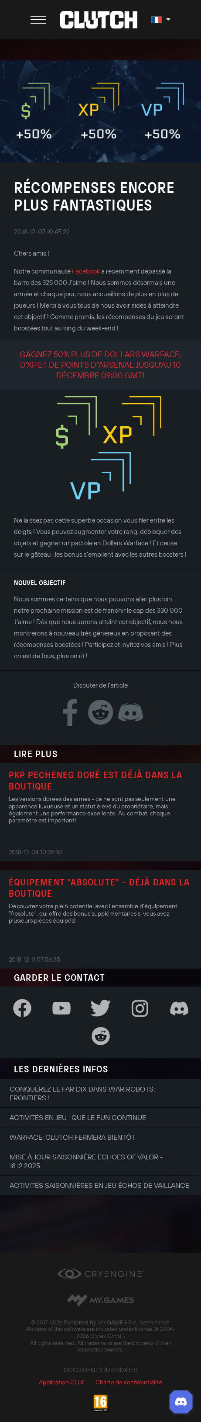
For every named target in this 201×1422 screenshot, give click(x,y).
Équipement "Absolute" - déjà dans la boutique (99, 887)
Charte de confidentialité (128, 1382)
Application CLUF (62, 1382)
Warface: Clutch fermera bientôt (72, 1137)
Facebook (86, 271)
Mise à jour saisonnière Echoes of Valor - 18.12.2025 (86, 1161)
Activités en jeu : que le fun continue (78, 1117)
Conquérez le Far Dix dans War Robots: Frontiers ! (82, 1093)
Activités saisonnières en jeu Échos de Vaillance (99, 1185)
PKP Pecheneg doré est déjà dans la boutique (95, 780)
